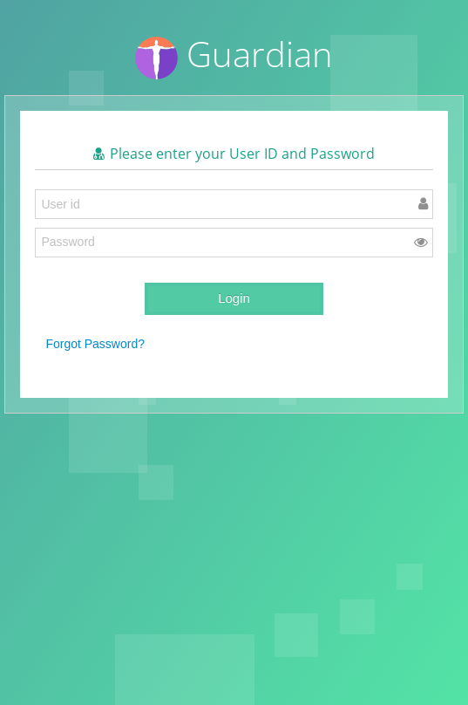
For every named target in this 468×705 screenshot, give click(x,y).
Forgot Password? (95, 344)
